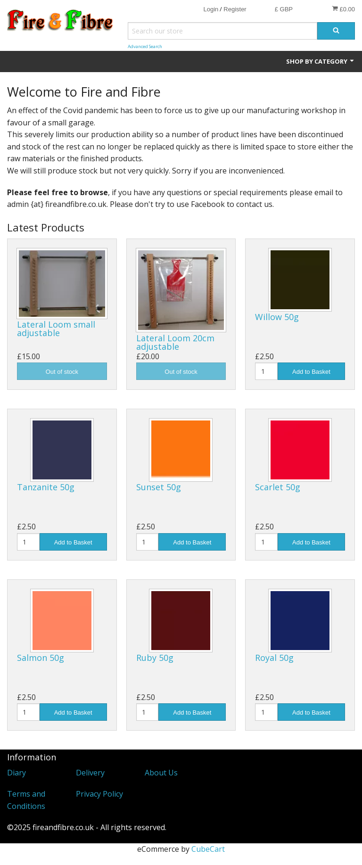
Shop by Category (320, 61)
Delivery (90, 772)
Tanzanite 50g (45, 487)
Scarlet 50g (277, 487)
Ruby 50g (154, 657)
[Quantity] (266, 371)
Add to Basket (311, 371)
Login (210, 9)
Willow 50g (277, 316)
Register (234, 9)
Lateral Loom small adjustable (56, 328)
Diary (16, 772)
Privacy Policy (99, 794)
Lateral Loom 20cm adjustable (175, 342)
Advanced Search (145, 46)
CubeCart (208, 849)
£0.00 (343, 9)
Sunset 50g (158, 487)
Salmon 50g (40, 657)
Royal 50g (274, 657)
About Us (161, 772)
